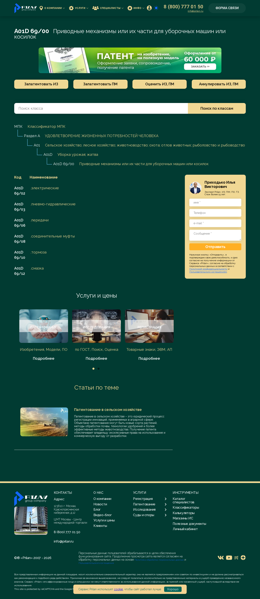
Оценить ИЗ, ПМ (159, 84)
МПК (18, 126)
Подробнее (43, 358)
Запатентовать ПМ (100, 84)
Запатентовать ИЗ (41, 84)
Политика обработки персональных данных (159, 559)
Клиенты (100, 526)
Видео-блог (102, 515)
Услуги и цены (96, 295)
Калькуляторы (184, 513)
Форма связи (227, 8)
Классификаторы (186, 507)
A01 (37, 145)
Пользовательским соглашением (208, 271)
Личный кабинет (185, 529)
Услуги (78, 8)
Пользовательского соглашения (96, 563)
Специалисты (108, 8)
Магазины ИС (183, 518)
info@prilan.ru (195, 11)
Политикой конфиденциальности (208, 269)
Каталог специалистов (183, 500)
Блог (97, 509)
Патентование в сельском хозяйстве (108, 409)
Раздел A (32, 136)
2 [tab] (99, 369)
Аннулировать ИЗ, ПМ (218, 84)
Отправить (215, 247)
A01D (47, 154)
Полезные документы (189, 524)
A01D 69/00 (63, 164)
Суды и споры (150, 515)
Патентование (150, 504)
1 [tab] (93, 369)
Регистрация (150, 498)
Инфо (136, 8)
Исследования (150, 509)
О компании (52, 8)
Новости (100, 504)
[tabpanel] (43, 335)
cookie (118, 589)
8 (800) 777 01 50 (183, 7)
